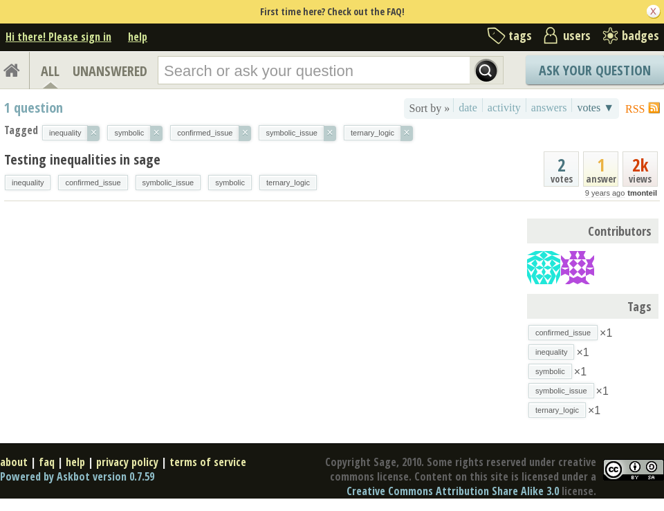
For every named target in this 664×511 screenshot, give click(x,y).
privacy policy (127, 462)
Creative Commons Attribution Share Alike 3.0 (453, 491)
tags (520, 35)
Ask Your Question (595, 70)
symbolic (230, 182)
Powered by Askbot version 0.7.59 (77, 476)
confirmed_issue (92, 182)
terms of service (207, 462)
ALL (50, 71)
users (577, 35)
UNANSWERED (110, 71)
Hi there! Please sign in (58, 36)
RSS (635, 109)
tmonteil (642, 193)
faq (47, 462)
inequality (28, 182)
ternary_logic (288, 182)
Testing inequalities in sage (82, 159)
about (14, 462)
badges (640, 35)
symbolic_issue (168, 182)
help (137, 36)
